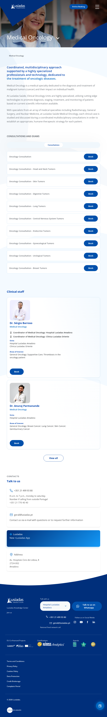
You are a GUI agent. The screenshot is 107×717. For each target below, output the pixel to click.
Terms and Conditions (15, 661)
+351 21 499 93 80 (57, 617)
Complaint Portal (13, 686)
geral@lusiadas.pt (61, 623)
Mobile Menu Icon (97, 6)
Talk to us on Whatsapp (89, 606)
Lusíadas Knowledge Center (17, 608)
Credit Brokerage (13, 681)
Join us (9, 612)
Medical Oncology (18, 326)
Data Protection (13, 676)
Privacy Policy (12, 666)
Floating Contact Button (100, 706)
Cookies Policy (12, 671)
